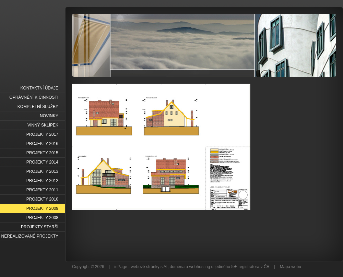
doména (177, 266)
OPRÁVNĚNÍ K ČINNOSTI (33, 97)
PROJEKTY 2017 (42, 134)
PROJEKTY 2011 (42, 190)
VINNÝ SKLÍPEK (42, 125)
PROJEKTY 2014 (42, 162)
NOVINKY (49, 115)
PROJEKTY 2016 (42, 143)
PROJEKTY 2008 (42, 217)
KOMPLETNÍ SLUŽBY (37, 106)
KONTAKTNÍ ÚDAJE (39, 88)
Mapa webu (290, 266)
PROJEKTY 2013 (42, 171)
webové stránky (145, 266)
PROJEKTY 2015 (42, 152)
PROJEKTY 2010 (42, 199)
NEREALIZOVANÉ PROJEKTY (29, 236)
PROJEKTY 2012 (42, 180)
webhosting (199, 266)
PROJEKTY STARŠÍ (39, 227)
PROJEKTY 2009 (42, 208)
